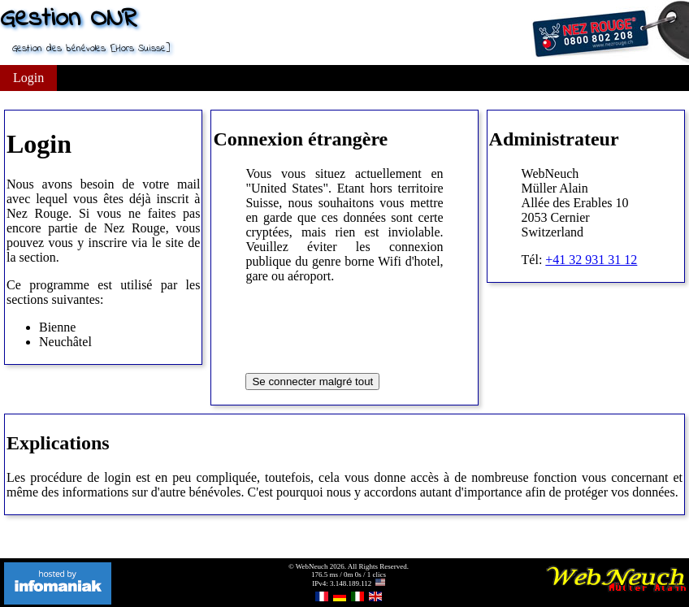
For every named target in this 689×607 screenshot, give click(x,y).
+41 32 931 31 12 (591, 260)
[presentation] (368, 328)
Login (28, 78)
